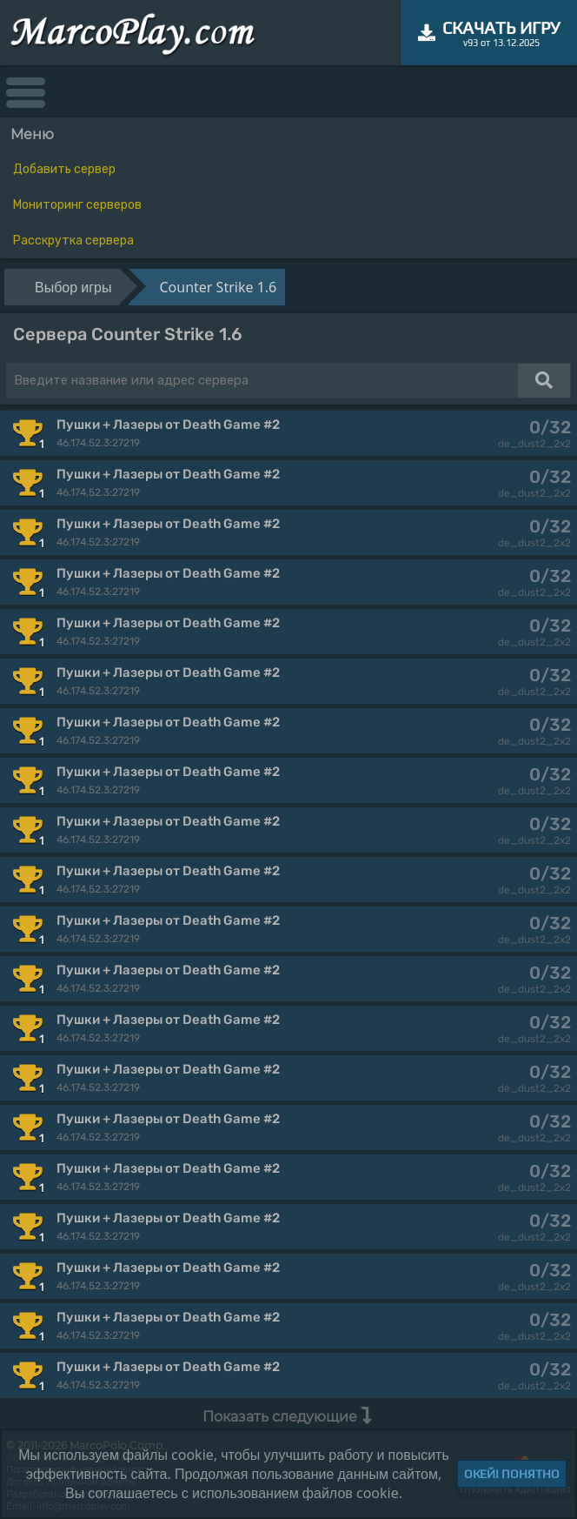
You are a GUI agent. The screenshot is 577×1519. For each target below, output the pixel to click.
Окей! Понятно (512, 1474)
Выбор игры (73, 287)
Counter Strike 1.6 (217, 287)
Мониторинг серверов (77, 204)
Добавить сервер (64, 169)
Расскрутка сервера (73, 240)
